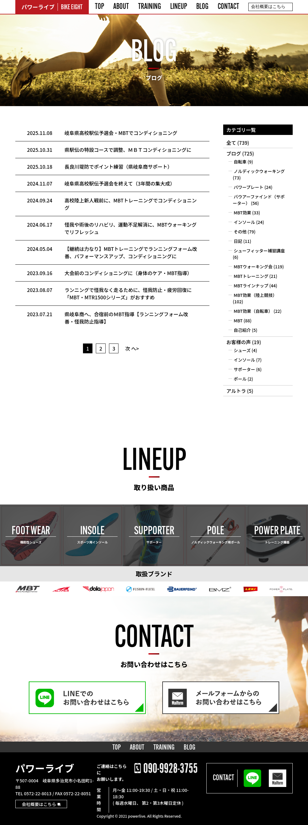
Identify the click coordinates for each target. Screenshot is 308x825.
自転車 (240, 162)
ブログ (233, 153)
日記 (238, 241)
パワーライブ (44, 768)
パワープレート (248, 187)
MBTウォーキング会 (253, 266)
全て (231, 142)
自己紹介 (242, 330)
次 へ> (132, 348)
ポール (240, 379)
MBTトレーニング (251, 276)
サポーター (244, 369)
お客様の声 (238, 342)
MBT (238, 320)
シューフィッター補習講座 (259, 251)
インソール (244, 222)
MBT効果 (242, 212)
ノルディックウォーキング (259, 171)
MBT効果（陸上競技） (255, 295)
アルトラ (236, 390)
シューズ (242, 350)
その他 (240, 231)
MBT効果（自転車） (253, 311)
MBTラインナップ (251, 285)
